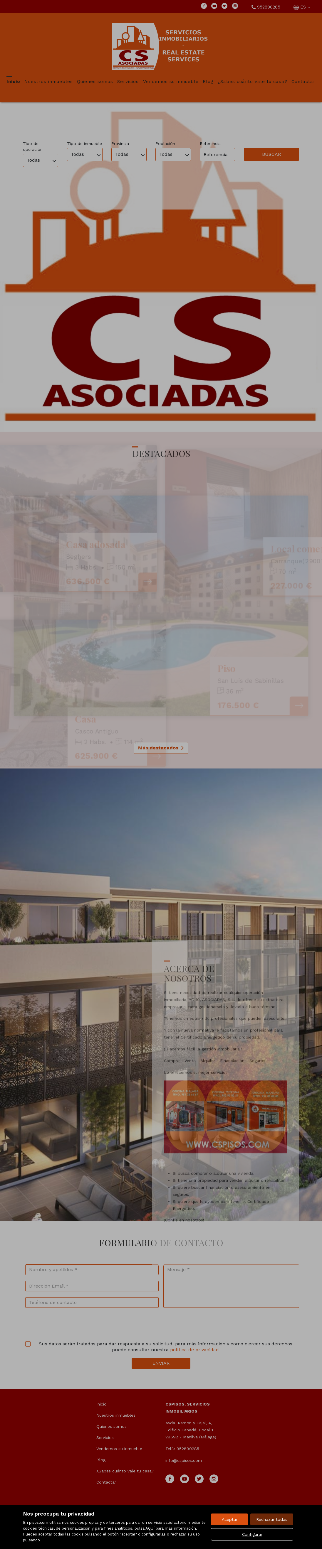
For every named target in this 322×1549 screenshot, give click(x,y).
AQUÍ (150, 1528)
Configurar (252, 1534)
